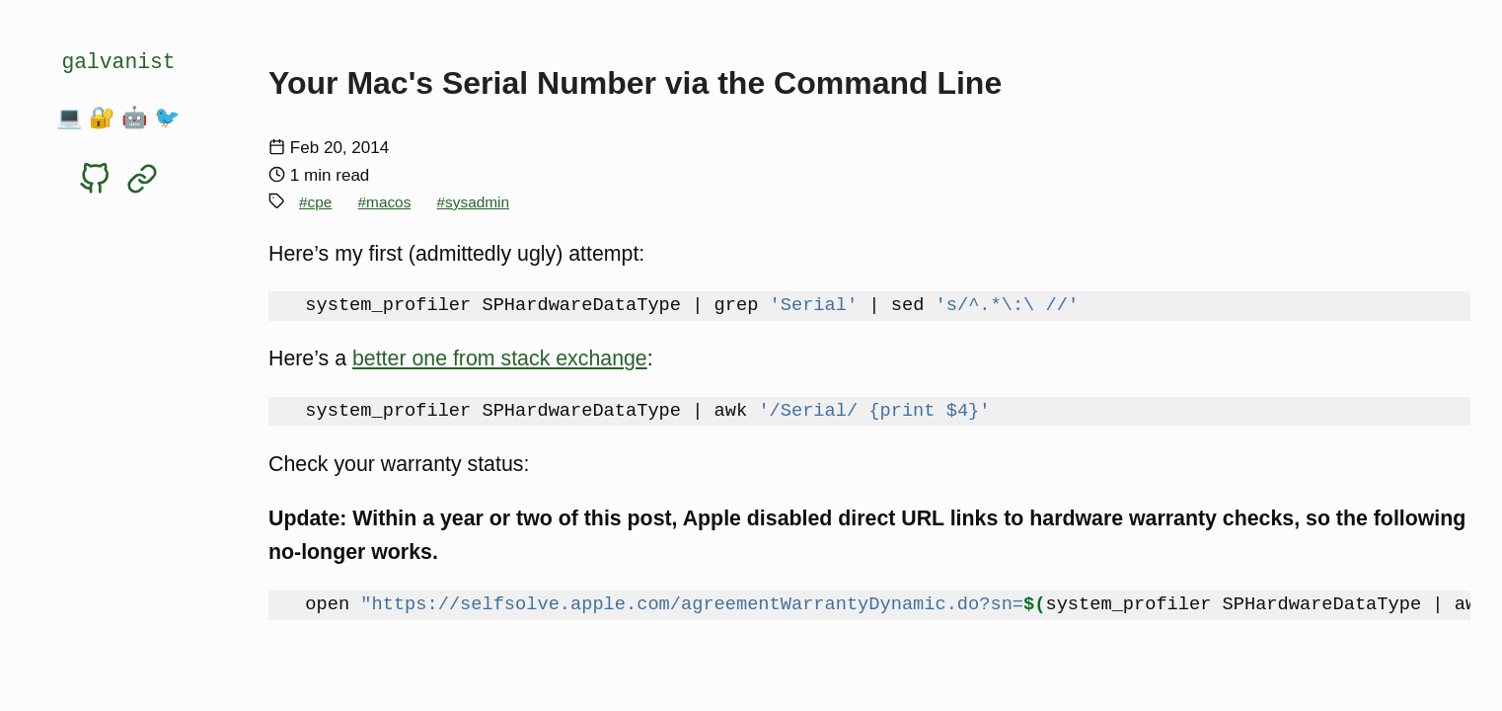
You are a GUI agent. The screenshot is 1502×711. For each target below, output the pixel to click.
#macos (385, 202)
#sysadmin (473, 202)
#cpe (315, 202)
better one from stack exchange (499, 358)
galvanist (118, 61)
